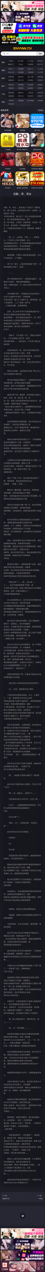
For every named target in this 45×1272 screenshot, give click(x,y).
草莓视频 (21, 100)
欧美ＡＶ (30, 69)
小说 (3, 94)
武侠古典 (40, 93)
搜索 (40, 54)
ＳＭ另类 (40, 72)
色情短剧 (11, 104)
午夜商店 (11, 100)
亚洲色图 (21, 85)
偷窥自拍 (11, 85)
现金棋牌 (30, 64)
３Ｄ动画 (40, 69)
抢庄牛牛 (40, 64)
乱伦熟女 (30, 80)
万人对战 (30, 61)
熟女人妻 (11, 72)
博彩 (3, 62)
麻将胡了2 (11, 64)
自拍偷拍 (21, 69)
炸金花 (21, 64)
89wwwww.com (22, 49)
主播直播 (30, 72)
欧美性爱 (40, 77)
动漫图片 (40, 85)
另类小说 (21, 96)
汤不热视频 (30, 100)
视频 (3, 70)
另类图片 (40, 88)
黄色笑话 (30, 96)
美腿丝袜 (11, 88)
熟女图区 (30, 88)
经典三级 (21, 80)
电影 (3, 78)
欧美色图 (30, 85)
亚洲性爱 (11, 77)
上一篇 (5, 1197)
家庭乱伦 (21, 93)
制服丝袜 (11, 80)
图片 (3, 86)
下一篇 (39, 1197)
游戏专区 (40, 61)
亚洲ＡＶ (11, 69)
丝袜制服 (21, 72)
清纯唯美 (21, 88)
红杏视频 (40, 100)
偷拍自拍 (21, 77)
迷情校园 (11, 96)
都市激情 (11, 93)
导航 (3, 102)
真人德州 (21, 61)
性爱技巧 (40, 96)
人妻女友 (30, 93)
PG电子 (11, 61)
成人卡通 (30, 77)
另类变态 (40, 80)
